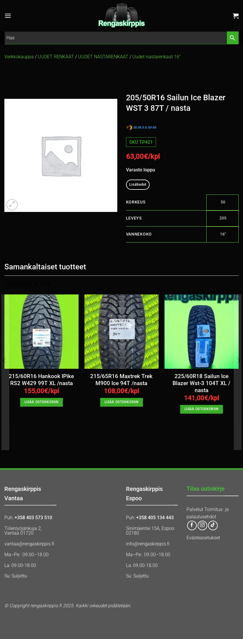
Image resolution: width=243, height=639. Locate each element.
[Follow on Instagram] (202, 525)
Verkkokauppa (19, 56)
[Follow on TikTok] (213, 525)
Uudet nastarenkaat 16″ (156, 56)
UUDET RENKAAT (56, 56)
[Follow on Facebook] (192, 525)
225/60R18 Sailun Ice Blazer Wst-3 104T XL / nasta (201, 383)
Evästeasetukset (203, 537)
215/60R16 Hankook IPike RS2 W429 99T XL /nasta (41, 380)
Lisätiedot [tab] (137, 184)
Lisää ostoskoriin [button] (41, 402)
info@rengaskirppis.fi (148, 544)
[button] (7, 15)
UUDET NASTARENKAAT (103, 56)
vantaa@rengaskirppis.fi (29, 544)
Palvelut (195, 509)
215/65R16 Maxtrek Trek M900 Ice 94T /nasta (121, 380)
